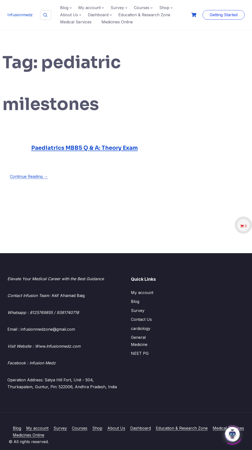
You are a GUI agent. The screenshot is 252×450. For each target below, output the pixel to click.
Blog (64, 7)
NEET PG (140, 353)
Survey (117, 7)
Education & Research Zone (144, 14)
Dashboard (98, 14)
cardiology (140, 328)
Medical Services (76, 21)
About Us (69, 14)
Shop (164, 7)
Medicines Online (117, 21)
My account (89, 7)
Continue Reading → (29, 176)
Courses (141, 7)
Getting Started (223, 14)
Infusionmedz (20, 14)
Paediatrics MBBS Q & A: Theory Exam (84, 148)
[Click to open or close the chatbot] (232, 433)
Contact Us (141, 319)
